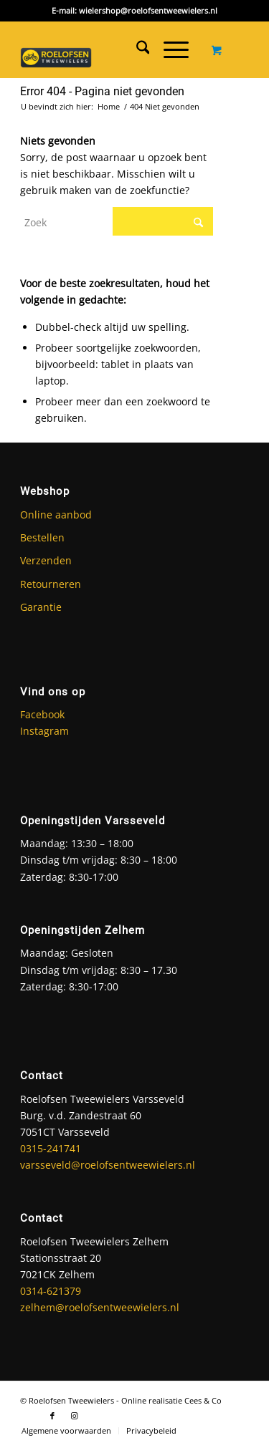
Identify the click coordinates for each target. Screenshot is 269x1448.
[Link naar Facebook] (52, 1416)
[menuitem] (136, 49)
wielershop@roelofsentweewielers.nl (148, 10)
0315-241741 (50, 1148)
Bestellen (42, 537)
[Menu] (169, 49)
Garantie (41, 607)
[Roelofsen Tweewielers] (56, 53)
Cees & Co (203, 1400)
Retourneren (50, 584)
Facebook (42, 714)
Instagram (44, 731)
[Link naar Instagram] (74, 1416)
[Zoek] (136, 49)
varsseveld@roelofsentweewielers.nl (107, 1165)
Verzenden (46, 560)
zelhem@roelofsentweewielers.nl (99, 1307)
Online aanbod (56, 514)
